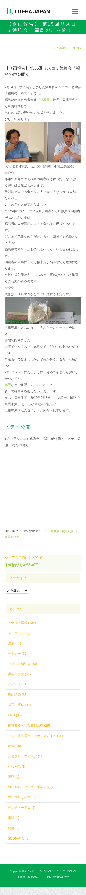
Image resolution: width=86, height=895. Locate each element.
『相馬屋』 (45, 100)
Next (75, 48)
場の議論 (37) (18, 694)
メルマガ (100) (18, 633)
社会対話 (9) (17, 766)
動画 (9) (13, 777)
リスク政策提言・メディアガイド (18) (35, 736)
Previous (62, 48)
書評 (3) (13, 818)
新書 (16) (14, 746)
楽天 (8, 385)
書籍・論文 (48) (19, 674)
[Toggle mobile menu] (75, 11)
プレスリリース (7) (21, 797)
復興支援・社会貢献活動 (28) (29, 725)
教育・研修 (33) (19, 705)
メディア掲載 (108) (22, 623)
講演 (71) (14, 643)
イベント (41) (18, 684)
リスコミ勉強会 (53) (22, 664)
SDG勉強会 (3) (18, 838)
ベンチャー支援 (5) (21, 807)
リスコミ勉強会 (49, 531)
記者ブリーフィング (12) (26, 756)
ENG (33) (15, 715)
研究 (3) (13, 828)
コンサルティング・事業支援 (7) (31, 787)
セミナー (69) (18, 653)
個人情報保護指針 (58, 876)
